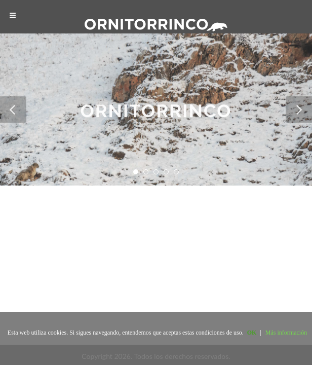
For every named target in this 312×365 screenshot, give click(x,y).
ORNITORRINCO (155, 112)
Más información (286, 332)
